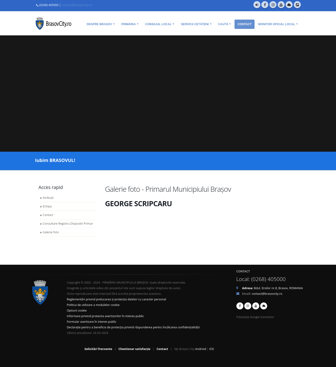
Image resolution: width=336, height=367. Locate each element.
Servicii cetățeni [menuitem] (195, 24)
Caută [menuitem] (223, 24)
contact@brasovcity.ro (77, 5)
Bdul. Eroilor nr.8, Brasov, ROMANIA (272, 288)
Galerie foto (51, 232)
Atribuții (48, 198)
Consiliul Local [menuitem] (158, 24)
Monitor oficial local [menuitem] (276, 24)
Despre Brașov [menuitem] (99, 24)
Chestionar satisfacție (134, 349)
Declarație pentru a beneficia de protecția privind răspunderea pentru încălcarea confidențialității (133, 327)
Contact (48, 215)
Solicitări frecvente (98, 349)
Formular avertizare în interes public (91, 322)
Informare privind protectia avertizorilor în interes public (105, 316)
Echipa (47, 206)
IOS (211, 349)
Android (200, 349)
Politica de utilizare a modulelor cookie (93, 305)
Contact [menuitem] (245, 24)
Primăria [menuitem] (128, 24)
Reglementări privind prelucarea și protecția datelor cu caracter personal (116, 299)
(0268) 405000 (49, 5)
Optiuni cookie (77, 310)
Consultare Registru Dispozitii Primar (68, 224)
